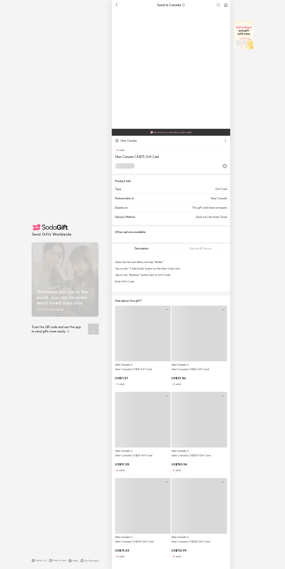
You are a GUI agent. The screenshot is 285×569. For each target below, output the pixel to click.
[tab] (141, 248)
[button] (39, 560)
